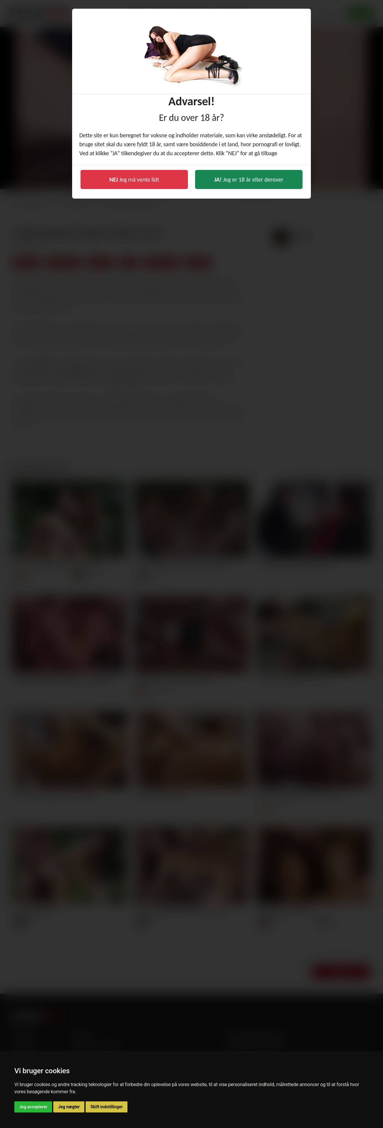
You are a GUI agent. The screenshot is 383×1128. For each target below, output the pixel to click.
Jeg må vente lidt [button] (134, 179)
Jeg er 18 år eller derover (248, 179)
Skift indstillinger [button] (106, 1106)
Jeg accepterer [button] (33, 1106)
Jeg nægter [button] (69, 1106)
